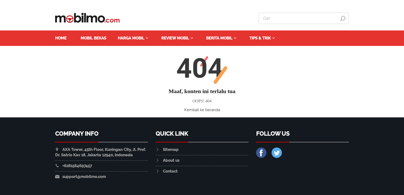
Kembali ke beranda (202, 110)
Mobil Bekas (93, 38)
